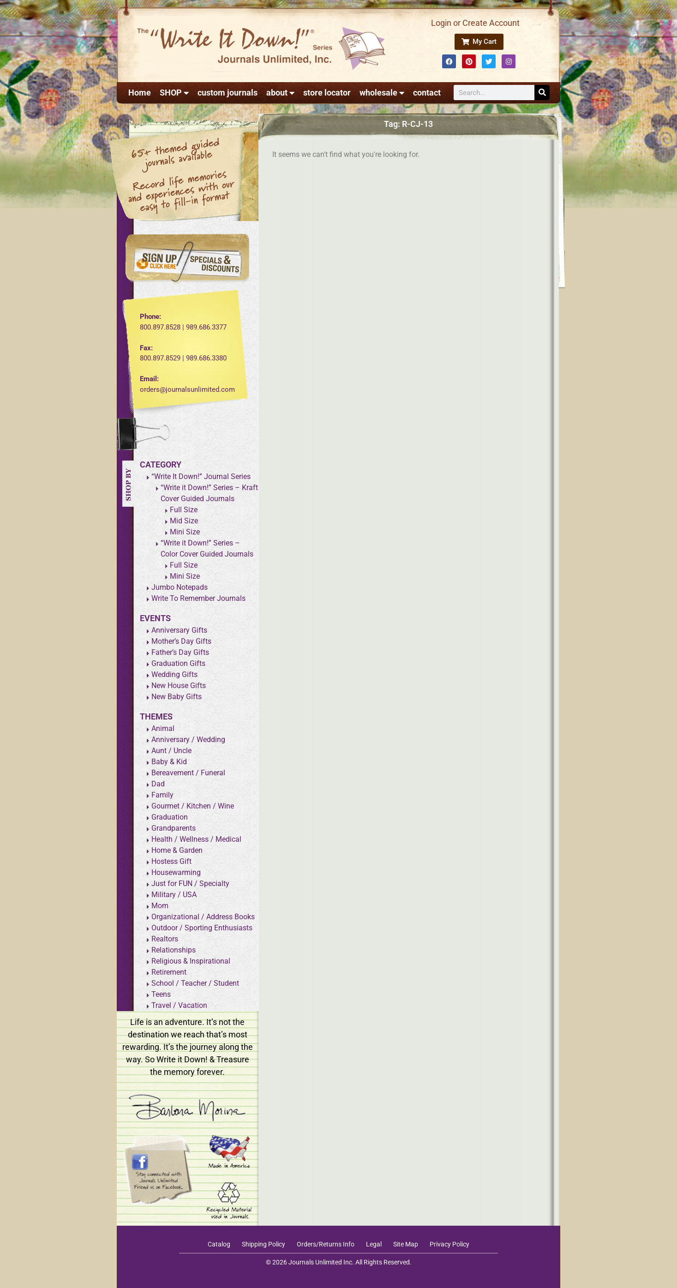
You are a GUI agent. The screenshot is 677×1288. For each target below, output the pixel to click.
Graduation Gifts (178, 663)
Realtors (164, 939)
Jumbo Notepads (179, 587)
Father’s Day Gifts (180, 652)
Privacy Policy (449, 1244)
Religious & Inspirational (190, 961)
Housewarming (176, 872)
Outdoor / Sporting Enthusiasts (201, 927)
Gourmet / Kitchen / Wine (192, 806)
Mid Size (184, 520)
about (280, 93)
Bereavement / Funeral (188, 772)
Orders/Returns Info (325, 1244)
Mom (159, 905)
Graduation (169, 817)
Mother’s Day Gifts (181, 641)
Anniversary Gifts (179, 630)
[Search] (542, 92)
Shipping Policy (263, 1244)
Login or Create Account (475, 23)
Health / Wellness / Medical (196, 839)
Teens (161, 994)
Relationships (173, 950)
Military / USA (174, 894)
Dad (158, 783)
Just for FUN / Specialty (190, 883)
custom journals (228, 92)
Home (139, 92)
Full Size (184, 509)
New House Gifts (178, 685)
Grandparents (173, 828)
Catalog (219, 1244)
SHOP (174, 93)
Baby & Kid (169, 761)
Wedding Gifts (174, 674)
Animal (162, 728)
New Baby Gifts (176, 696)
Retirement (168, 972)
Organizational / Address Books (203, 916)
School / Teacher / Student (195, 983)
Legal (374, 1244)
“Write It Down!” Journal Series (201, 476)
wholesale (381, 93)
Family (162, 795)
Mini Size (185, 531)
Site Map (405, 1244)
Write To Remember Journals (198, 598)
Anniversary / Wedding (188, 739)
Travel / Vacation (179, 1005)
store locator (327, 92)
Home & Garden (177, 850)
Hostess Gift (171, 861)
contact (427, 92)
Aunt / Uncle (171, 750)
